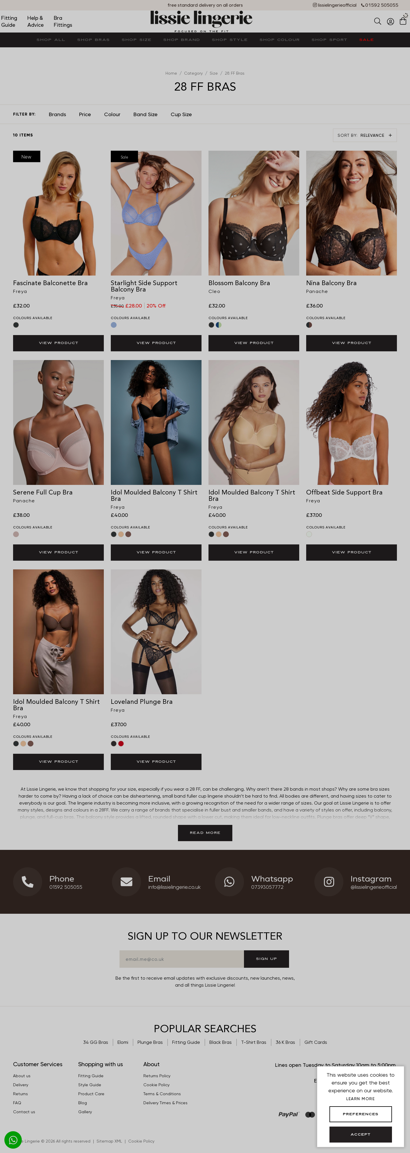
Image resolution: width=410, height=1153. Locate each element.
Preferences (361, 1114)
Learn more (360, 1098)
